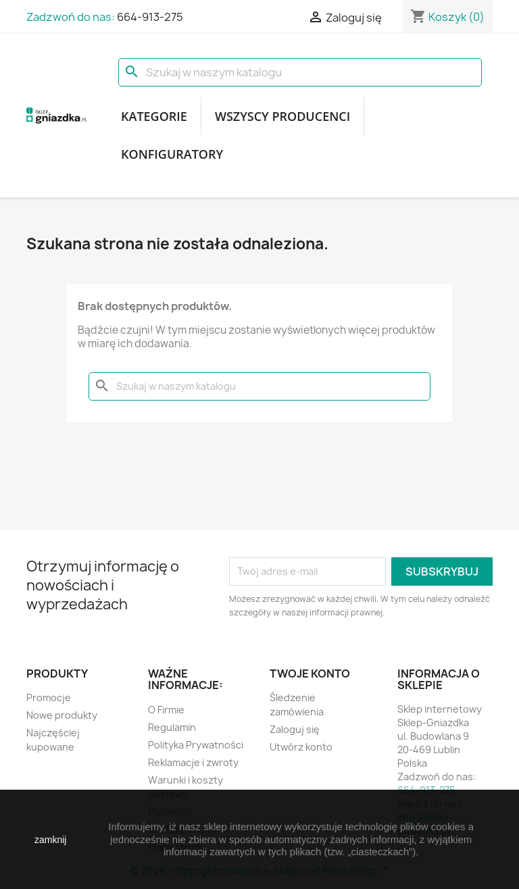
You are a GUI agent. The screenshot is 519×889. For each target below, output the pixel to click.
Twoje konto (310, 673)
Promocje (48, 697)
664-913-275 (150, 16)
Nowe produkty (61, 715)
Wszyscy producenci (282, 116)
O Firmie (166, 709)
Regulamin (172, 727)
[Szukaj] (300, 72)
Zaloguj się (295, 729)
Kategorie (154, 116)
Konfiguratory (172, 154)
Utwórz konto (301, 746)
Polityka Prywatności (195, 744)
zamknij (50, 839)
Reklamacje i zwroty (193, 762)
